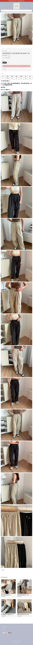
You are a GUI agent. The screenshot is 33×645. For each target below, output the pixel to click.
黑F (9, 62)
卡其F (5, 62)
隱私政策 (16, 643)
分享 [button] (3, 69)
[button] (1, 6)
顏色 (3, 60)
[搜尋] (30, 11)
